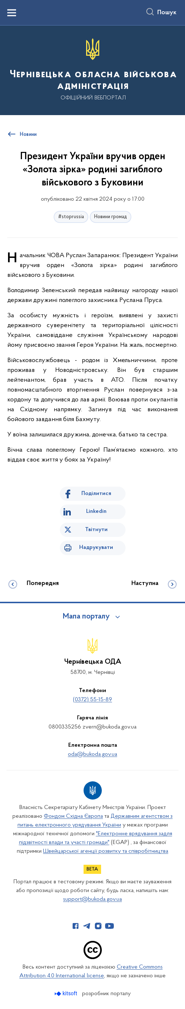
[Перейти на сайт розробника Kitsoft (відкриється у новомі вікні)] (66, 993)
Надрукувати (96, 547)
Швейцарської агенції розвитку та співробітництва (105, 851)
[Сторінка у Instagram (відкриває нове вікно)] (98, 926)
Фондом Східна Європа (73, 816)
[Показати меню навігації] (11, 12)
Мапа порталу (86, 617)
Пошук (167, 12)
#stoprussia (71, 217)
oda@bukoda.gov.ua (92, 754)
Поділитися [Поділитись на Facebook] (96, 493)
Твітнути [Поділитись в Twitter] (96, 530)
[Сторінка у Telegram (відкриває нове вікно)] (86, 926)
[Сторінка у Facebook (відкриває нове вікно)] (75, 926)
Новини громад (110, 217)
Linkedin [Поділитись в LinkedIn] (96, 511)
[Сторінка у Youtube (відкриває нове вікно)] (109, 926)
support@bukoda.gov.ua (92, 899)
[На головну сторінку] (92, 69)
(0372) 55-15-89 (92, 700)
